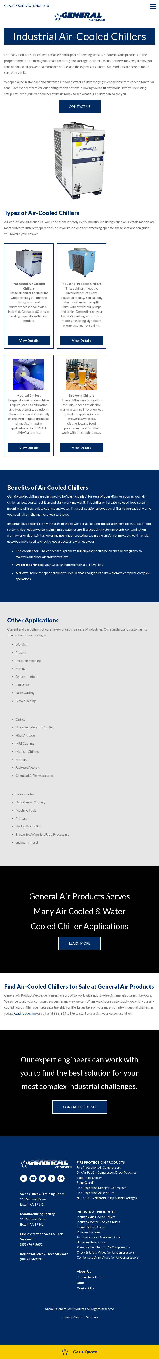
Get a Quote (79, 1352)
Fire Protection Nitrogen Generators (101, 1192)
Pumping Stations (88, 1236)
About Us (84, 1276)
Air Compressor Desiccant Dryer (98, 1242)
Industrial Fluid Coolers (92, 1231)
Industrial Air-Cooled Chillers (96, 1221)
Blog (80, 1287)
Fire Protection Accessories (95, 1197)
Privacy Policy (71, 1321)
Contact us (79, 106)
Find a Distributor (90, 1281)
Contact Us (85, 1293)
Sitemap (92, 1321)
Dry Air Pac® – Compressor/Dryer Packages (106, 1177)
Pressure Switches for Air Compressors (103, 1252)
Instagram (61, 1183)
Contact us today (79, 1111)
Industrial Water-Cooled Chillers (98, 1226)
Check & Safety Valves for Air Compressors (106, 1257)
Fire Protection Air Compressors (99, 1172)
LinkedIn (23, 1183)
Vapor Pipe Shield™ (89, 1182)
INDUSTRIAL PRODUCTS (96, 1216)
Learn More (79, 948)
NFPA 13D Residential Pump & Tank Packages (107, 1202)
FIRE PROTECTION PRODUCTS (101, 1167)
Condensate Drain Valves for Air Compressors (108, 1262)
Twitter (42, 1183)
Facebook (51, 1183)
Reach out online (25, 1018)
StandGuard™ (86, 1187)
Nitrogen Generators (91, 1247)
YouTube (33, 1183)
